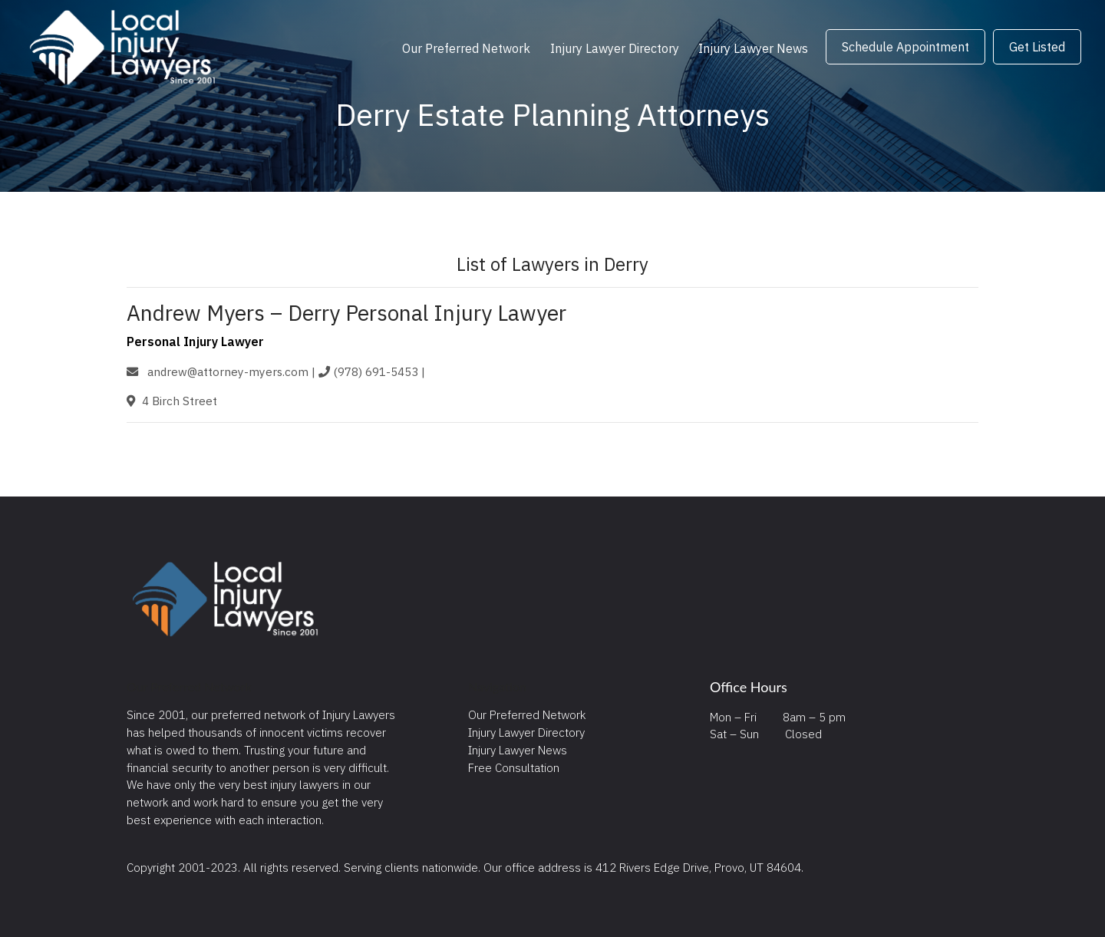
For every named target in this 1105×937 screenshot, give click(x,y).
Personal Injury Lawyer (195, 341)
